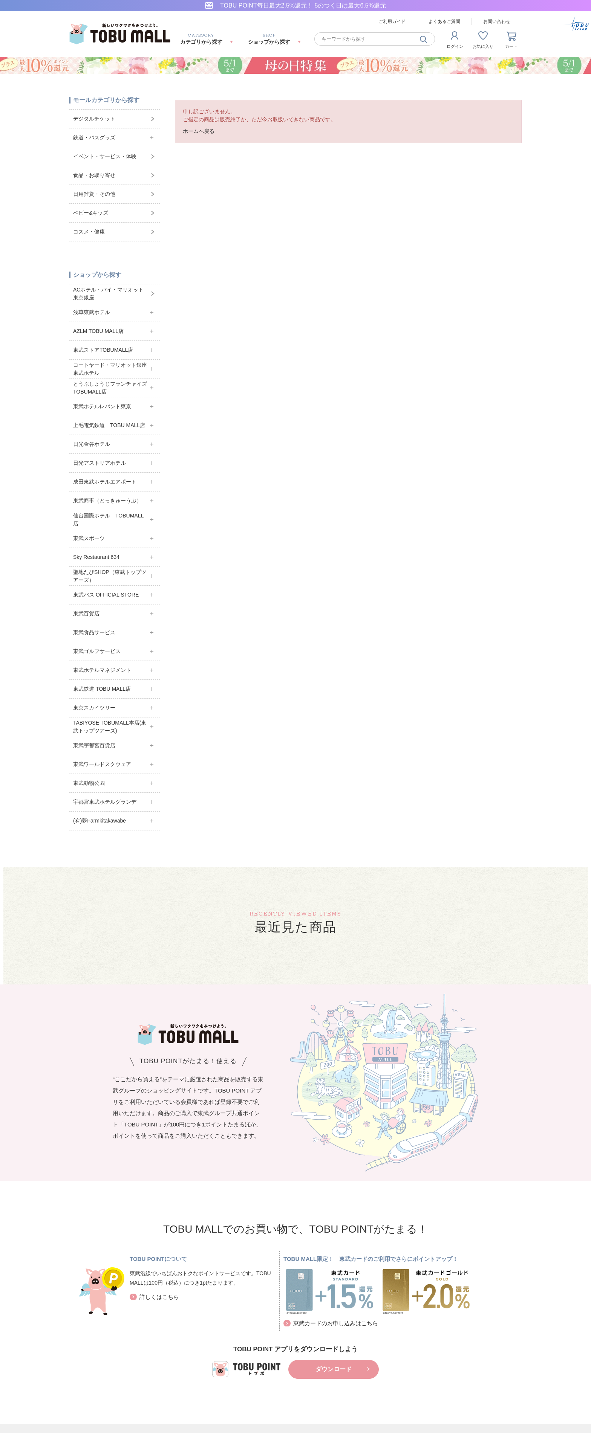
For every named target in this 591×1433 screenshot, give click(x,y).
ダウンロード (333, 1369)
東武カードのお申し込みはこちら (335, 1323)
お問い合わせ (496, 21)
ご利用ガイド (392, 21)
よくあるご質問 (444, 21)
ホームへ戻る (198, 131)
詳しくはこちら (159, 1297)
